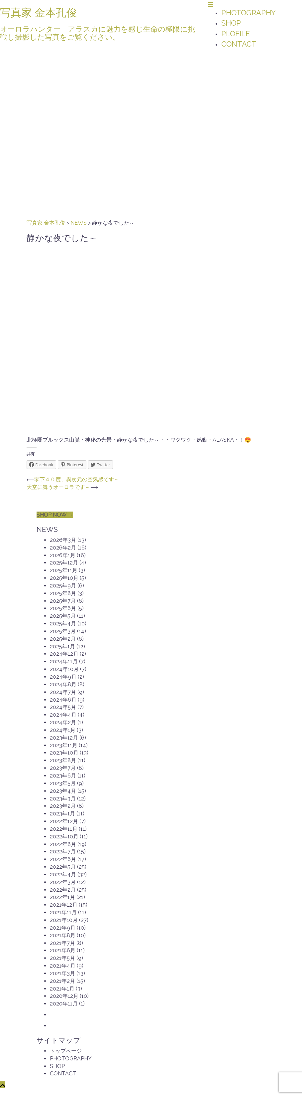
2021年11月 (63, 912)
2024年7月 (63, 692)
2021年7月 (62, 943)
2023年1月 (62, 813)
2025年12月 (64, 562)
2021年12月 (63, 905)
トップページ (66, 1051)
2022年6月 (63, 859)
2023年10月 (64, 753)
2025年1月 (62, 646)
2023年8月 (63, 760)
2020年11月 (64, 1003)
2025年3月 (63, 631)
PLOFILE (235, 33)
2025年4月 (63, 623)
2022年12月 (64, 821)
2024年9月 (63, 677)
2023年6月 (63, 775)
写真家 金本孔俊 (38, 12)
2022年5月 (63, 867)
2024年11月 (64, 661)
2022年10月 (64, 836)
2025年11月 (63, 570)
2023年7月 (63, 768)
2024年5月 (63, 707)
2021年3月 (62, 973)
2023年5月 (63, 783)
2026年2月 (63, 548)
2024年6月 (63, 700)
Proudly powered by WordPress (70, 1092)
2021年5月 (62, 958)
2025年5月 (63, 616)
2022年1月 (62, 897)
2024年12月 (64, 654)
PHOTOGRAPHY (248, 12)
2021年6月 (62, 950)
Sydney (141, 1092)
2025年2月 (63, 639)
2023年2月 (63, 806)
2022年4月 (63, 874)
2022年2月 (63, 890)
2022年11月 (63, 829)
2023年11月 (63, 745)
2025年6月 (63, 608)
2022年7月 (63, 851)
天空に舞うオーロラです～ (58, 487)
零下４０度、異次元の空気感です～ (76, 479)
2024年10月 (64, 669)
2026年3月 (63, 540)
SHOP (231, 23)
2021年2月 (62, 981)
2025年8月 (63, 593)
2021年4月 (62, 966)
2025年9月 (63, 585)
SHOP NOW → (55, 515)
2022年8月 (63, 844)
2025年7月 (63, 601)
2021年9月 (62, 928)
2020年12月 (64, 996)
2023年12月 (64, 738)
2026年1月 (62, 555)
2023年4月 (63, 791)
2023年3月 (63, 798)
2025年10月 (64, 578)
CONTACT (238, 44)
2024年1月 (62, 730)
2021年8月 (62, 935)
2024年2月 (63, 722)
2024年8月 (63, 684)
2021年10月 (64, 920)
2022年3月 (63, 882)
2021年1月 (62, 989)
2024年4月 (63, 715)
